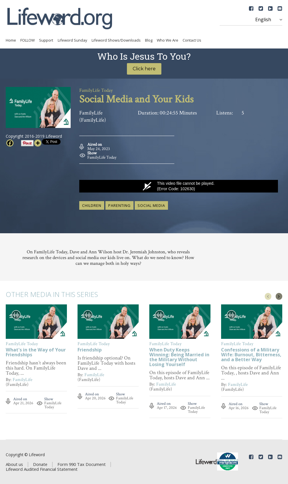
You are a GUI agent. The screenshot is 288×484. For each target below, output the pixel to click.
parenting (119, 205)
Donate (40, 464)
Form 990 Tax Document (81, 464)
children (91, 205)
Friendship (90, 350)
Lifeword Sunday (72, 40)
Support (46, 40)
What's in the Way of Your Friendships (36, 352)
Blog (148, 40)
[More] (37, 143)
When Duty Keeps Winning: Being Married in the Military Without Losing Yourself (179, 357)
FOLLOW (27, 40)
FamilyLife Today (102, 157)
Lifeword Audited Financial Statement (42, 469)
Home (11, 40)
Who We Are (167, 40)
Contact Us (192, 40)
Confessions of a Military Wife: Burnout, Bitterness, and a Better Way (251, 355)
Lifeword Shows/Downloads (116, 40)
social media (151, 205)
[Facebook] (9, 143)
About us (14, 464)
